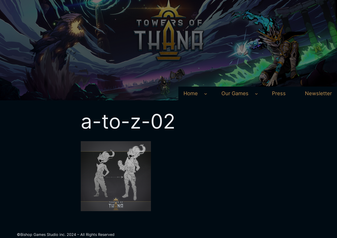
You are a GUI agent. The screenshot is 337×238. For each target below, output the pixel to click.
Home (190, 93)
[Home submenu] (205, 93)
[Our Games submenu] (256, 93)
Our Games (235, 93)
